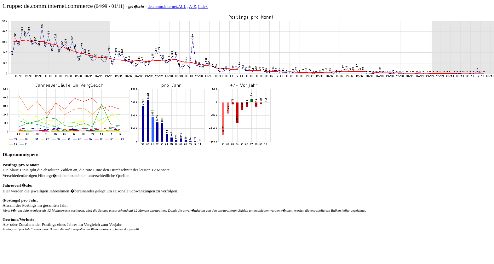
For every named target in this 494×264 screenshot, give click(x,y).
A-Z (192, 6)
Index (203, 6)
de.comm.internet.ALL (167, 6)
